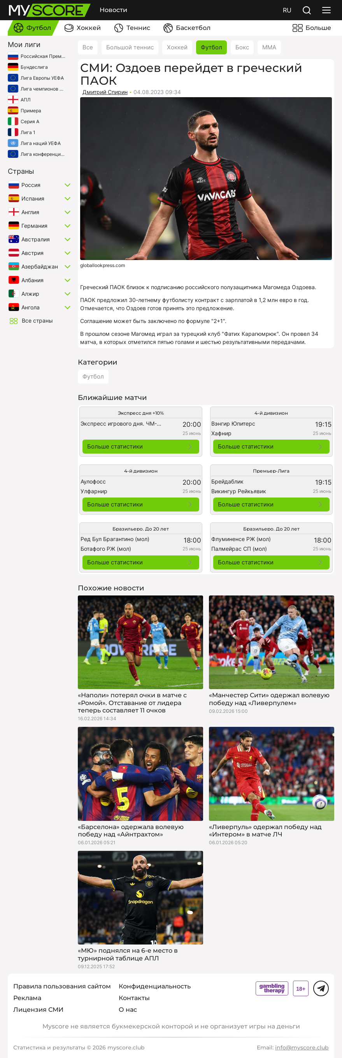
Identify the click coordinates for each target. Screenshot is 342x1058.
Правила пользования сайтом (62, 986)
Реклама (27, 998)
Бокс (242, 47)
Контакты (134, 998)
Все (87, 47)
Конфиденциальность (155, 986)
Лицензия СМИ (38, 1009)
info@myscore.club (302, 1047)
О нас (128, 1009)
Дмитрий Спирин (105, 92)
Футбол (211, 47)
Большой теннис (130, 47)
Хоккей (177, 47)
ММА (269, 47)
